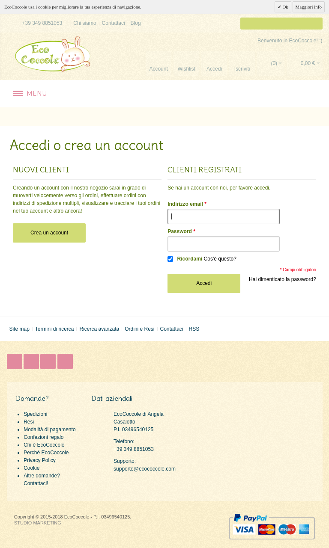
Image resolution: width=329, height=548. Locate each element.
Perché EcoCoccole (46, 453)
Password (179, 231)
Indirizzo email (185, 204)
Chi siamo (84, 23)
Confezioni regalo (43, 437)
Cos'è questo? (220, 259)
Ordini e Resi (139, 329)
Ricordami (190, 259)
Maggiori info (309, 6)
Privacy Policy (40, 460)
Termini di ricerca (54, 329)
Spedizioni (35, 414)
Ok (284, 6)
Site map (19, 329)
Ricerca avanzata (99, 329)
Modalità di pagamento (49, 429)
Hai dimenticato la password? (282, 279)
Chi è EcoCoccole (44, 445)
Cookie (31, 468)
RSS (193, 329)
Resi (29, 422)
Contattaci (113, 23)
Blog (136, 23)
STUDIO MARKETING (37, 522)
